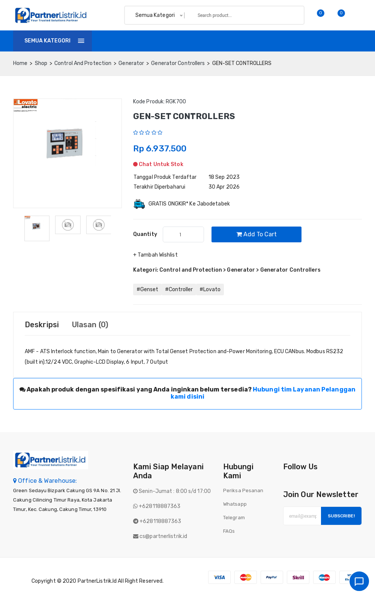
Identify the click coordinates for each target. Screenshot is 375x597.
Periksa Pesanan (243, 490)
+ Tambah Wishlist (155, 255)
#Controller (179, 289)
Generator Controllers (178, 63)
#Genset (147, 289)
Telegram (234, 517)
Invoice (171, 41)
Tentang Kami (215, 41)
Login (352, 41)
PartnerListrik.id (97, 581)
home (20, 63)
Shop (139, 41)
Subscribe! (341, 515)
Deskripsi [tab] (42, 324)
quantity (145, 234)
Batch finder (268, 41)
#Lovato (210, 289)
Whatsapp (235, 504)
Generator (131, 63)
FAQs (229, 531)
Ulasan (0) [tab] (90, 324)
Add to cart (256, 234)
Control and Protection (82, 63)
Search (285, 15)
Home (110, 41)
